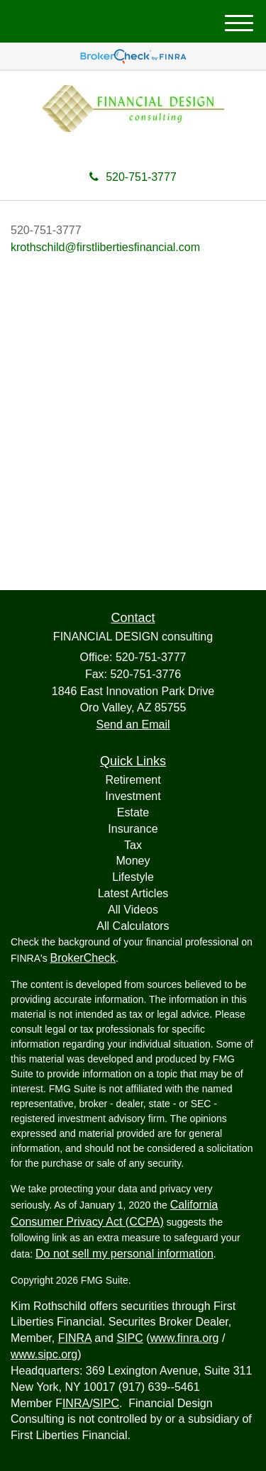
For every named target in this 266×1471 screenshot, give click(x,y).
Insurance (132, 829)
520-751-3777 (133, 177)
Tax (133, 845)
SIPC (129, 1338)
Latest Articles (133, 893)
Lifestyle (133, 877)
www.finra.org (184, 1338)
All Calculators (132, 926)
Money (133, 861)
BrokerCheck (83, 958)
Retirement (132, 780)
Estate (133, 812)
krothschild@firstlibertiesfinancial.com (105, 247)
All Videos (133, 910)
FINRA (75, 1338)
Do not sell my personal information (124, 1254)
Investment (132, 796)
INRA (75, 1403)
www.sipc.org (44, 1354)
